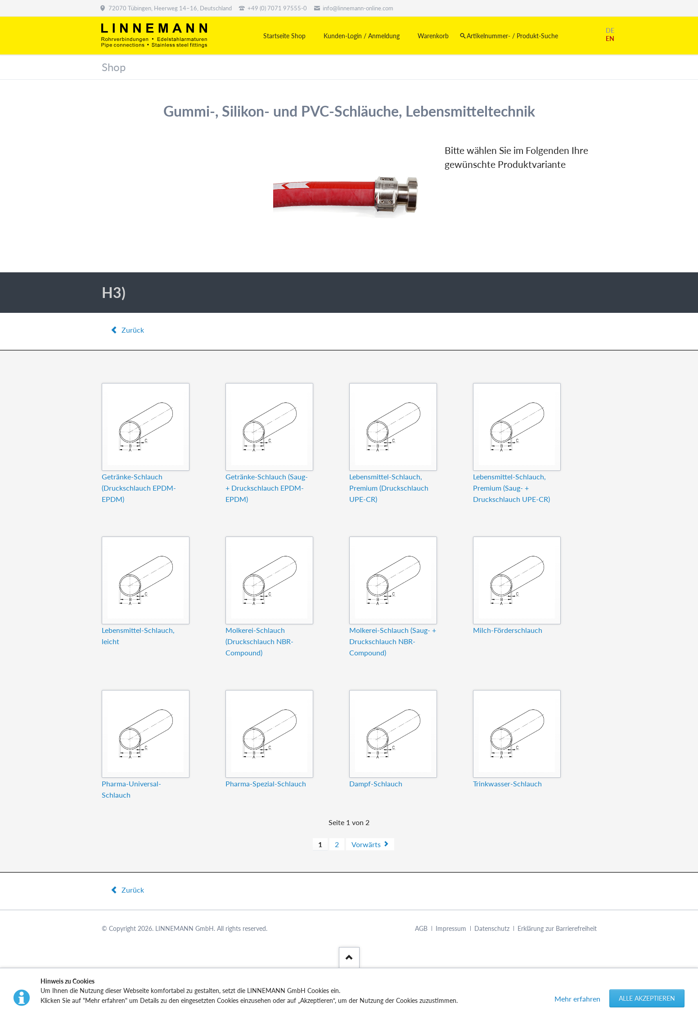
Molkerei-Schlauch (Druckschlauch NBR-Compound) (259, 641)
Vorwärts (366, 844)
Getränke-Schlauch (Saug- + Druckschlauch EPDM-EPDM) (266, 487)
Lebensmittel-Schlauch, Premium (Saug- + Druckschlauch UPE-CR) (511, 487)
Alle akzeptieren (647, 998)
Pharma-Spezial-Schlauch (265, 783)
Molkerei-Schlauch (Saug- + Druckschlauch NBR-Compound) (392, 641)
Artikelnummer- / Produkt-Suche (512, 36)
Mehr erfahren (577, 998)
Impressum (451, 928)
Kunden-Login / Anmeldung (362, 36)
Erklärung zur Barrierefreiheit (557, 928)
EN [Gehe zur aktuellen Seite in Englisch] (610, 38)
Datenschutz (491, 928)
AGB (421, 928)
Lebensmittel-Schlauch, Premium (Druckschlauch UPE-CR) (388, 487)
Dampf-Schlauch (375, 783)
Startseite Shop (284, 36)
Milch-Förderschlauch (507, 630)
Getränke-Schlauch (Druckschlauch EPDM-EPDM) (139, 487)
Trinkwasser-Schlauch (507, 783)
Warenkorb (433, 36)
